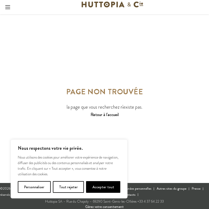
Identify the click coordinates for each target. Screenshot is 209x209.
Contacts (129, 194)
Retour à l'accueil (105, 115)
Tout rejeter (68, 187)
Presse (196, 188)
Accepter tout (103, 187)
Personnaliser (34, 187)
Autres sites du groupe (171, 188)
